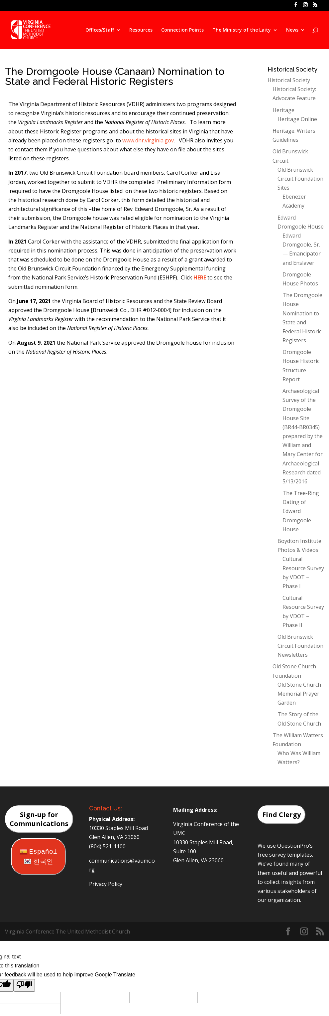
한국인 (38, 862)
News (292, 30)
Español (38, 852)
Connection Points (182, 30)
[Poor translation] (24, 985)
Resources (141, 30)
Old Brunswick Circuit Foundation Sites (300, 178)
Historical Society (289, 80)
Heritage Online (297, 119)
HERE (199, 277)
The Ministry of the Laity (241, 30)
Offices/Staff (99, 30)
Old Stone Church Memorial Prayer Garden (299, 693)
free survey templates (285, 854)
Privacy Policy (105, 884)
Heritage (283, 110)
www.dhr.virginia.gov (148, 140)
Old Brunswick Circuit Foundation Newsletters (300, 645)
